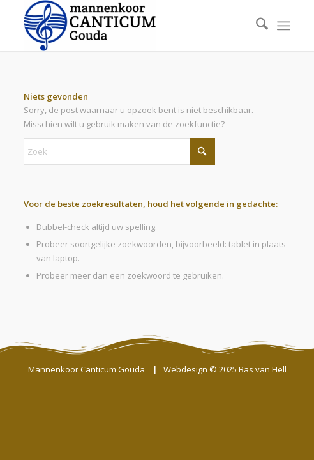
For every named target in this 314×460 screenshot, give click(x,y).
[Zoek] (255, 25)
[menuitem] (255, 25)
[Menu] (283, 25)
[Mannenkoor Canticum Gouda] (130, 25)
